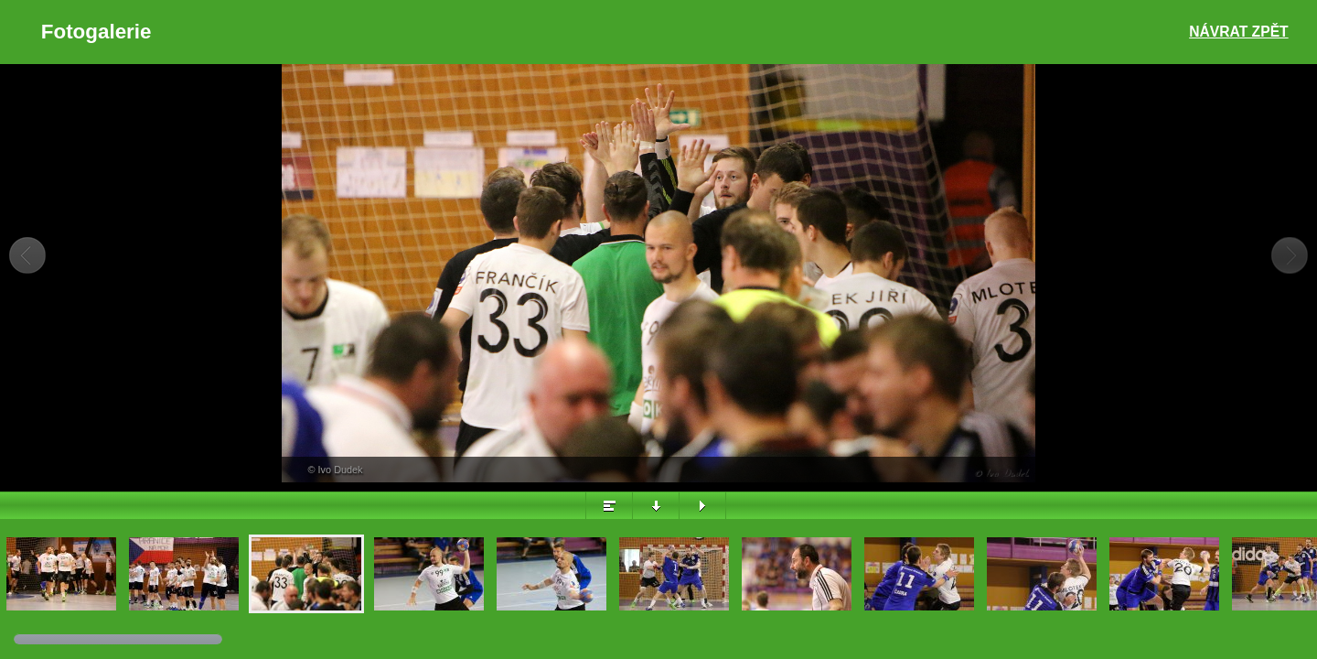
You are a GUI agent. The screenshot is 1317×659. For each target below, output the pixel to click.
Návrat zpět (1238, 31)
